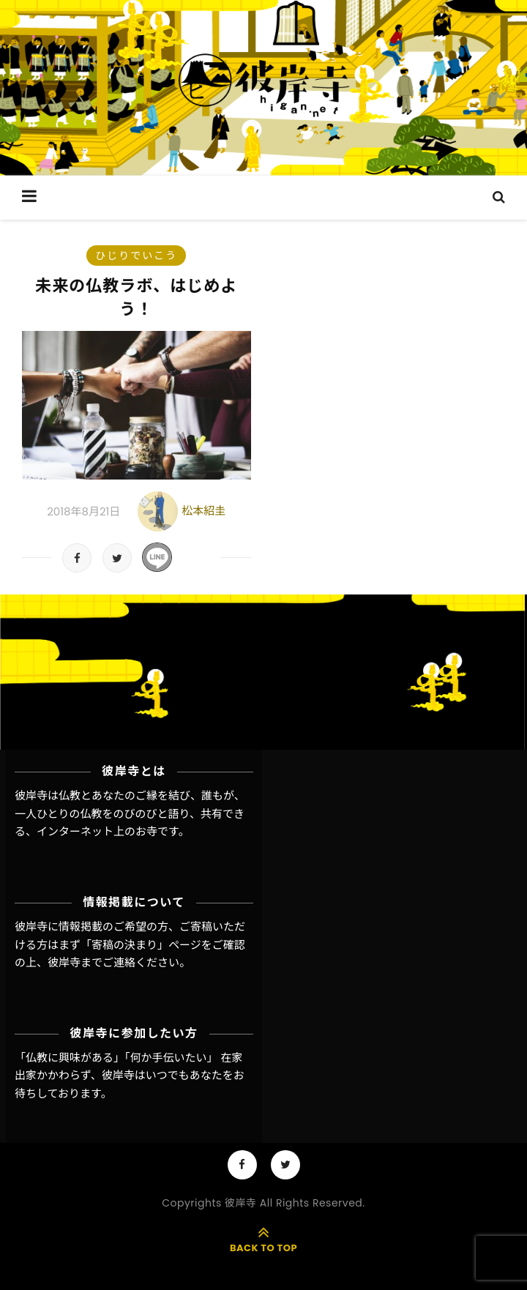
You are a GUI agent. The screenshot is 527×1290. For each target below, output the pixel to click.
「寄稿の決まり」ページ (141, 944)
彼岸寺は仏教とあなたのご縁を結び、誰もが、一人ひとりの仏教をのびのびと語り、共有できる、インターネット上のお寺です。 (130, 813)
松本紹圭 (203, 510)
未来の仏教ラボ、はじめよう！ (136, 298)
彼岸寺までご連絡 (91, 962)
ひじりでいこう (136, 255)
